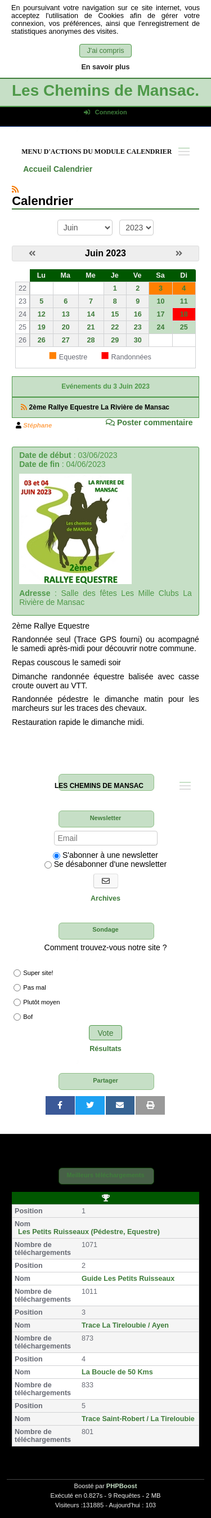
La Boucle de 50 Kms (117, 1372)
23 (138, 327)
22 (115, 327)
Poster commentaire (149, 422)
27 (66, 340)
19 (42, 327)
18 (184, 314)
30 (138, 340)
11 (184, 301)
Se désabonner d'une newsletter (105, 864)
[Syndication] (15, 189)
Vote (105, 1033)
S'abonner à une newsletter (105, 855)
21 (91, 327)
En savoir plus (105, 67)
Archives (105, 898)
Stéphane (37, 425)
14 (91, 314)
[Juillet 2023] (179, 253)
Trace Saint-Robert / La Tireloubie (138, 1419)
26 (42, 340)
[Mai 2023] (32, 253)
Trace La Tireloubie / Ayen (125, 1325)
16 (138, 314)
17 (160, 314)
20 (66, 327)
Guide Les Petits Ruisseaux (128, 1279)
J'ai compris (105, 51)
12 (42, 314)
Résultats (105, 1049)
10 (160, 301)
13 (66, 314)
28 (91, 340)
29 (115, 340)
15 (115, 314)
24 (160, 327)
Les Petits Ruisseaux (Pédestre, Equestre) (89, 1232)
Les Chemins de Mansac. (105, 90)
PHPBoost (121, 1486)
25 (184, 327)
